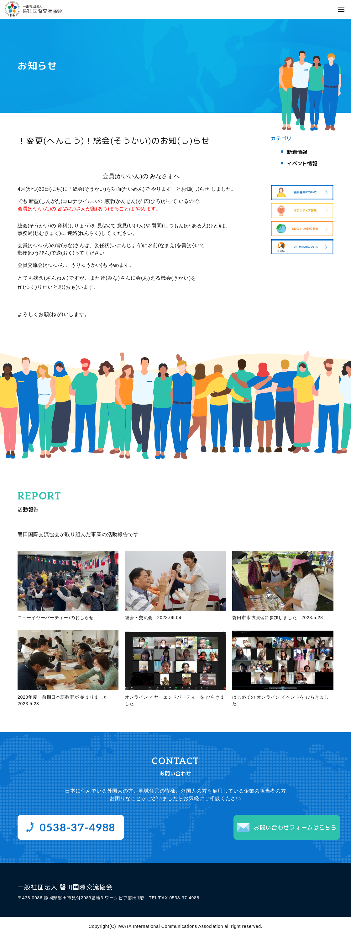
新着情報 (297, 151)
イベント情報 (302, 163)
